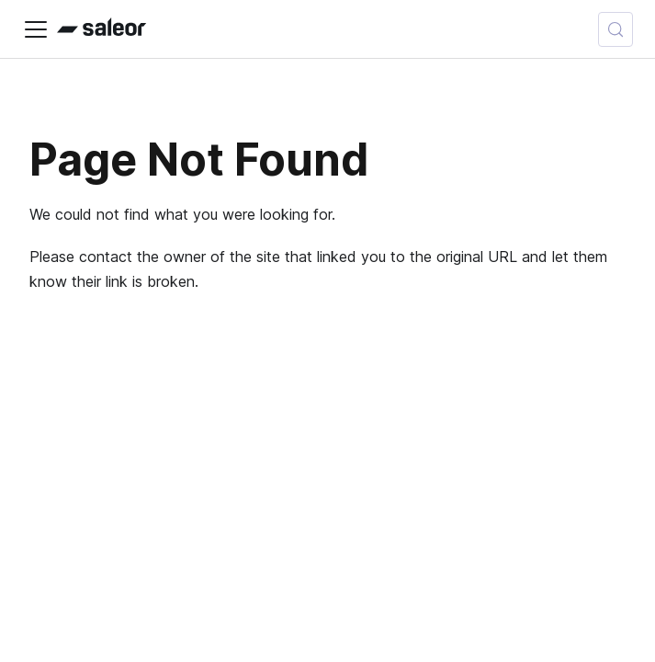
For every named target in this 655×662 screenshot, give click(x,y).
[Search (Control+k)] (615, 29)
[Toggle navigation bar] (36, 29)
